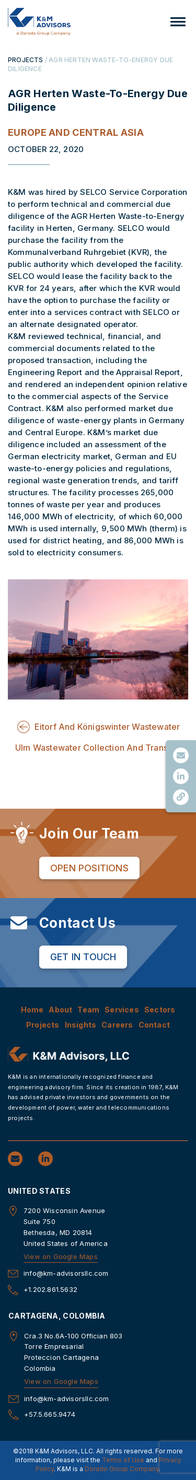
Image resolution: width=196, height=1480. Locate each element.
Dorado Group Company (122, 1469)
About (60, 1009)
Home (32, 1009)
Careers (117, 1024)
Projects (43, 1024)
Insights (81, 1024)
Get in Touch (83, 956)
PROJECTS (25, 60)
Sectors (159, 1009)
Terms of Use (123, 1460)
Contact (154, 1024)
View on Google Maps (61, 1256)
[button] (178, 21)
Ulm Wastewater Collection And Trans (91, 747)
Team (88, 1009)
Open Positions (89, 868)
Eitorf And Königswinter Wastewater (107, 726)
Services (122, 1009)
